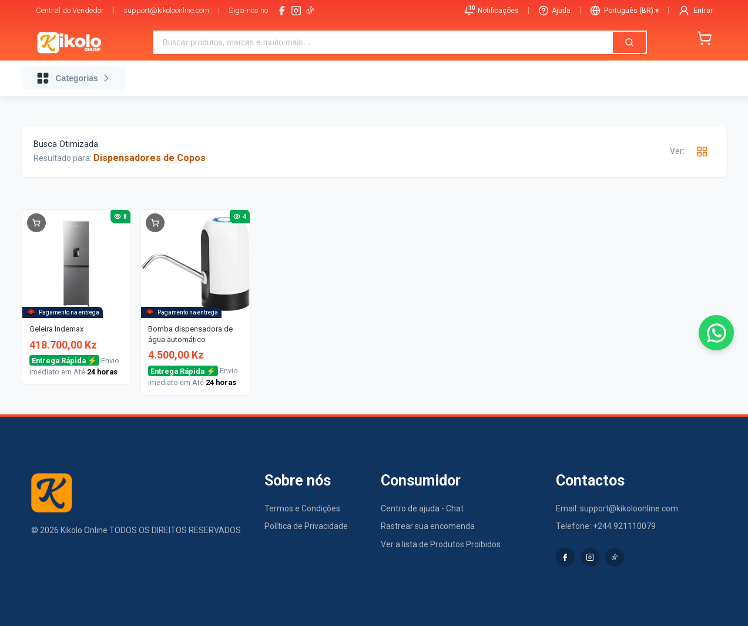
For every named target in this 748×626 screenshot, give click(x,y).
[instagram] (296, 10)
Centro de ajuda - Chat (422, 508)
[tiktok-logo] (310, 10)
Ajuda (554, 10)
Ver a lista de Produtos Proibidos (441, 544)
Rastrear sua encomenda (428, 526)
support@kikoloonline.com (166, 10)
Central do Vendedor (70, 10)
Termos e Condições (302, 508)
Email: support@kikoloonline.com (617, 508)
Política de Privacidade (306, 526)
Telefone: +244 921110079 (606, 526)
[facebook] (282, 10)
